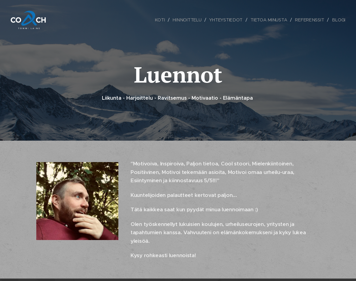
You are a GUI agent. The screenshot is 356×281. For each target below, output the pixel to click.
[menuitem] (161, 20)
